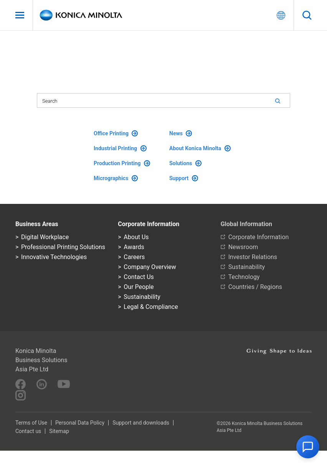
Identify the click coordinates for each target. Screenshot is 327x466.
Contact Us (139, 277)
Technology (244, 277)
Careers (134, 257)
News (180, 133)
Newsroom (243, 247)
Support (183, 178)
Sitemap (59, 431)
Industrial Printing (120, 148)
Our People (139, 286)
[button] (307, 446)
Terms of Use (31, 423)
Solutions (185, 163)
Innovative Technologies (54, 257)
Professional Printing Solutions (63, 247)
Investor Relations (252, 257)
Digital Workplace (45, 237)
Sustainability (142, 296)
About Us (136, 237)
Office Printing (116, 133)
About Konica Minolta (200, 148)
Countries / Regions (255, 286)
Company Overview (150, 267)
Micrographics (116, 178)
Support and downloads (140, 423)
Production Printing (122, 163)
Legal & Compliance (151, 306)
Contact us (28, 431)
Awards (134, 247)
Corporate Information (258, 237)
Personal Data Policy (79, 423)
